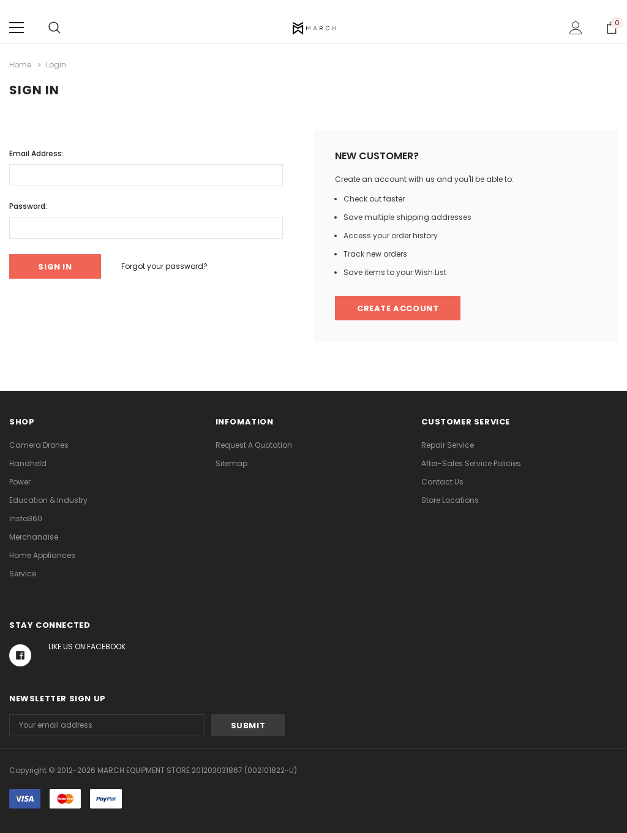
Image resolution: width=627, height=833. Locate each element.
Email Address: (36, 153)
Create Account (397, 308)
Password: (28, 206)
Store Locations (450, 500)
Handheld (28, 463)
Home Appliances (42, 555)
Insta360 (25, 518)
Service (22, 573)
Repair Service (447, 445)
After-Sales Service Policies (471, 463)
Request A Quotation (254, 445)
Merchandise (33, 537)
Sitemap (231, 463)
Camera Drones (39, 445)
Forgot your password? (164, 266)
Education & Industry (48, 500)
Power (20, 482)
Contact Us (442, 482)
